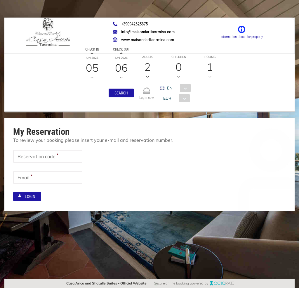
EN (169, 88)
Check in (92, 49)
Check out (121, 49)
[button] (121, 93)
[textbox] (47, 156)
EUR (167, 98)
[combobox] (177, 88)
